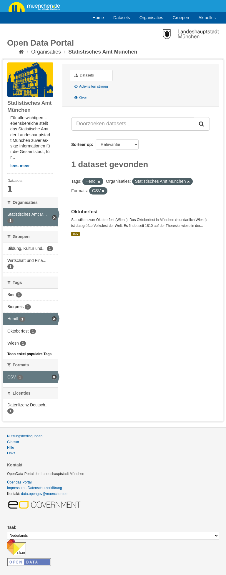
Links (11, 453)
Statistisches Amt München (102, 52)
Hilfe (10, 448)
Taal (11, 527)
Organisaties (151, 17)
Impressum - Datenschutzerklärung (34, 488)
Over (80, 98)
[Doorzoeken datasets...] (132, 124)
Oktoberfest (84, 211)
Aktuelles (207, 17)
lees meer (20, 165)
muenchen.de (36, 6)
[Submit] (202, 124)
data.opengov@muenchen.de (44, 494)
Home (98, 17)
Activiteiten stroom (91, 86)
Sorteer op (81, 144)
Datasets (121, 17)
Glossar (13, 442)
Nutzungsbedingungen (24, 436)
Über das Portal (19, 482)
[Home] (21, 52)
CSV (75, 233)
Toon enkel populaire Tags (29, 354)
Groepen (181, 17)
